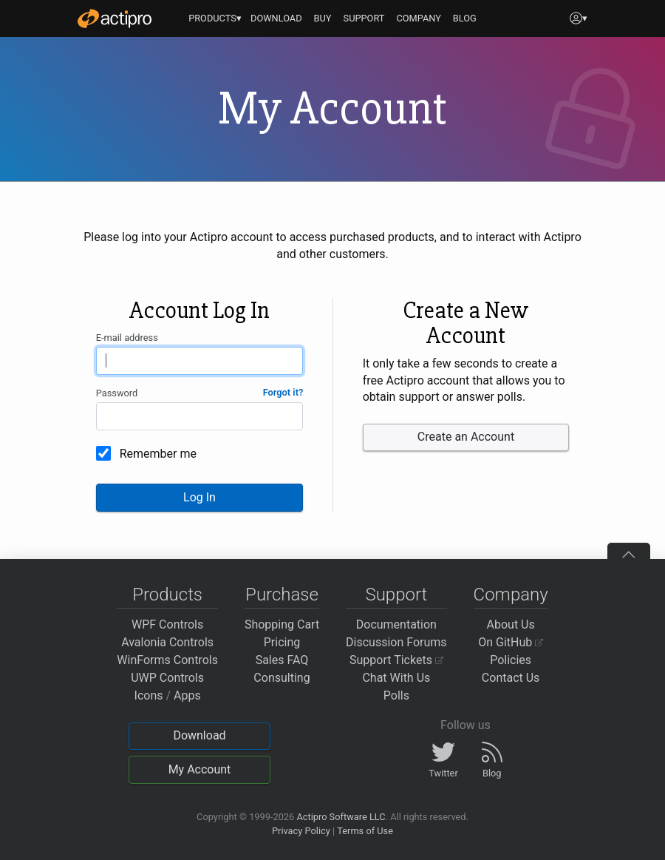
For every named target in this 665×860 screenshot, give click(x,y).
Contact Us (511, 678)
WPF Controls (167, 624)
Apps (187, 695)
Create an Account (465, 437)
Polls (396, 695)
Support (396, 594)
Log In (199, 497)
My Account (199, 769)
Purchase (281, 594)
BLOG (465, 18)
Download (199, 735)
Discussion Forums (396, 642)
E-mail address (127, 337)
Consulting (281, 678)
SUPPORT (364, 18)
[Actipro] (114, 18)
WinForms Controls (167, 660)
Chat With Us (396, 678)
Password (117, 393)
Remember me (158, 454)
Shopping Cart (282, 624)
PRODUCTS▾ (215, 18)
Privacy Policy (301, 830)
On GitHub (510, 642)
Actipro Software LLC (340, 816)
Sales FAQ (282, 660)
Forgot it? (283, 392)
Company (511, 594)
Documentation (396, 624)
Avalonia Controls (167, 642)
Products (167, 594)
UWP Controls (167, 678)
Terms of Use (365, 830)
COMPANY (418, 18)
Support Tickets (396, 660)
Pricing (282, 642)
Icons (148, 695)
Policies (510, 660)
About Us (511, 624)
